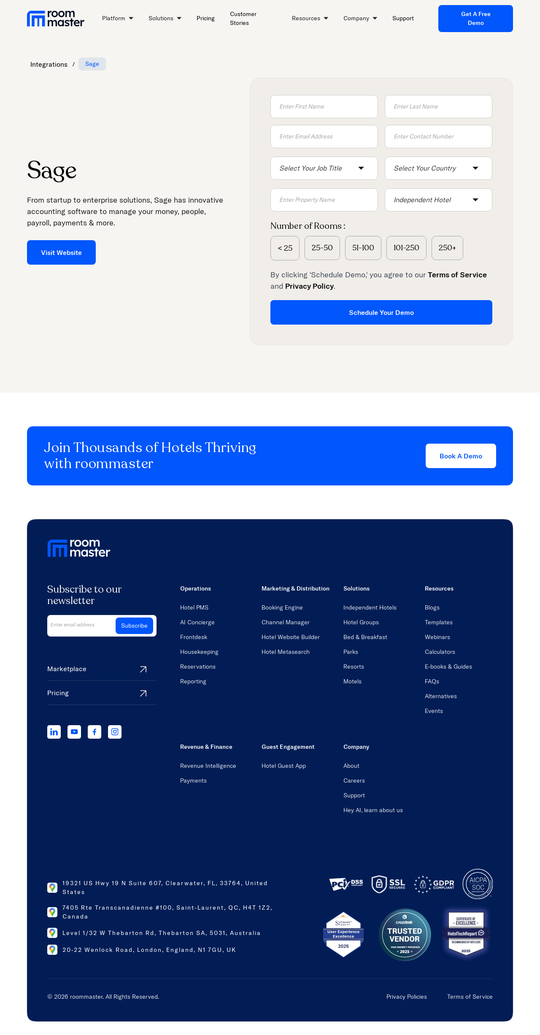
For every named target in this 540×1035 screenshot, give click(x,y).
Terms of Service (470, 996)
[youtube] (74, 732)
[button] (118, 18)
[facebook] (94, 732)
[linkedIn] (54, 732)
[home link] (55, 18)
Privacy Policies (406, 996)
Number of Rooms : (308, 226)
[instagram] (115, 732)
